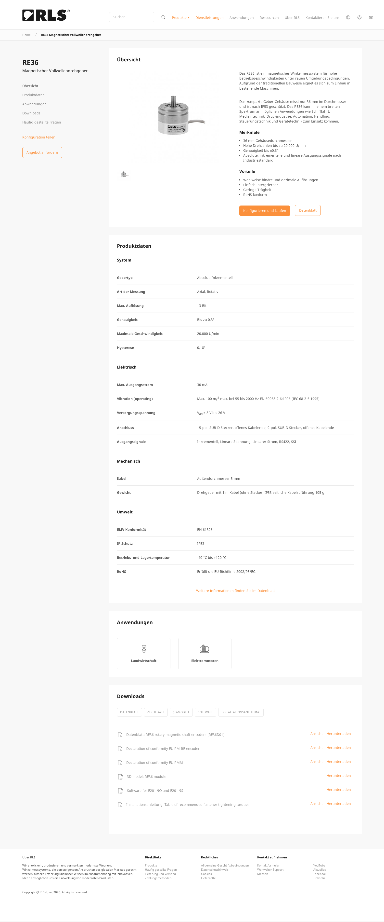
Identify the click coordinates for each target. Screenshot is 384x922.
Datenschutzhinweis (215, 870)
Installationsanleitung (240, 713)
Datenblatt (129, 713)
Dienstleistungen (209, 18)
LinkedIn (319, 879)
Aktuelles (319, 870)
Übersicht (30, 85)
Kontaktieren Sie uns (323, 18)
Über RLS (292, 18)
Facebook (319, 875)
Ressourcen (269, 18)
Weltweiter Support (270, 870)
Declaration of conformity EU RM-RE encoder (163, 749)
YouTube (319, 866)
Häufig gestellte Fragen (41, 122)
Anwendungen (242, 18)
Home (26, 36)
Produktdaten (33, 95)
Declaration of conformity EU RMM (154, 763)
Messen (262, 875)
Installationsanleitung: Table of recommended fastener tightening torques (187, 805)
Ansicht (316, 734)
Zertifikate (156, 713)
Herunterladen (339, 734)
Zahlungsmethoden (158, 879)
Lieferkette (208, 879)
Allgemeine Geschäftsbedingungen (225, 866)
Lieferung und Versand (160, 875)
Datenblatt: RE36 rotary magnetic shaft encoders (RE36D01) (175, 735)
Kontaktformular (268, 866)
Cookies (206, 875)
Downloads (31, 113)
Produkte (179, 18)
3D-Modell (181, 713)
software (205, 713)
